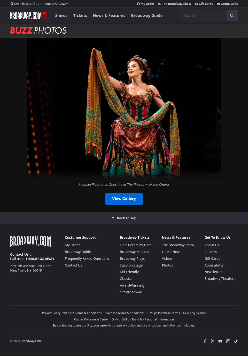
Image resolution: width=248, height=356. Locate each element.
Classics (126, 278)
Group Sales (227, 4)
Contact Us (19, 254)
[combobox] (209, 15)
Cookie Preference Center (91, 319)
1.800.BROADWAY (39, 4)
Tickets (80, 15)
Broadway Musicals (135, 251)
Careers (210, 251)
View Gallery (124, 198)
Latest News (171, 251)
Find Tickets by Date (136, 245)
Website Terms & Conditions (82, 313)
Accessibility (214, 265)
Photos (167, 265)
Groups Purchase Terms (163, 313)
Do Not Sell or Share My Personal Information (143, 319)
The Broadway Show (174, 4)
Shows (61, 15)
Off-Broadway (131, 292)
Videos (167, 258)
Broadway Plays (132, 258)
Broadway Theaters (219, 278)
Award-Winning (132, 285)
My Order (145, 4)
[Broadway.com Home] (28, 15)
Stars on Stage (131, 265)
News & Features (109, 15)
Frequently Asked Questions (87, 258)
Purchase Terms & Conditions (125, 313)
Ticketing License (194, 313)
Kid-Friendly (129, 271)
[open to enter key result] (232, 15)
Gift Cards (204, 4)
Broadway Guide (147, 15)
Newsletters (213, 271)
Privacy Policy (51, 313)
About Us (211, 245)
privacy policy (126, 325)
